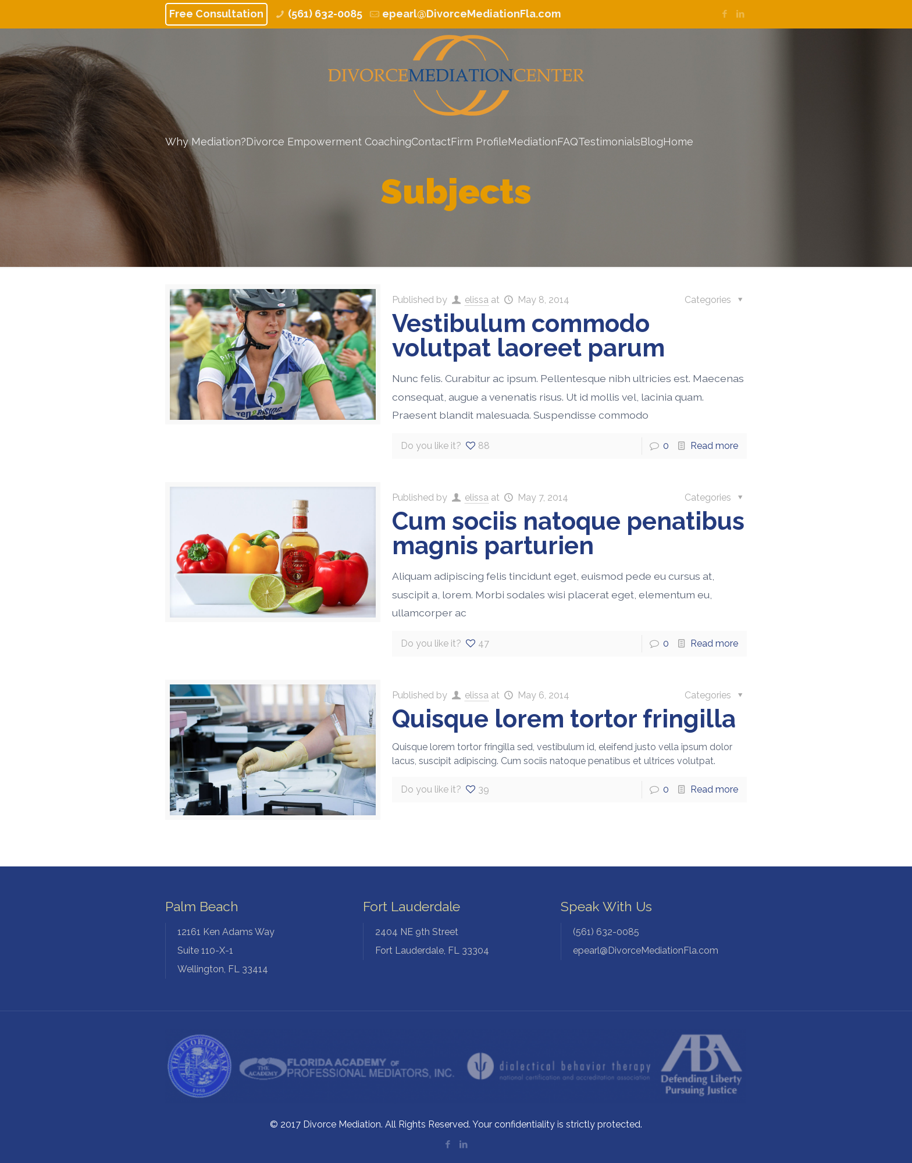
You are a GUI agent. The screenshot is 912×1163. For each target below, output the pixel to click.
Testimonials (609, 141)
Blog (651, 141)
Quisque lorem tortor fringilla (564, 719)
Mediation (532, 141)
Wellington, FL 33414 (264, 949)
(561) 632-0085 (325, 14)
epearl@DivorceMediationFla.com (471, 14)
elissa (477, 299)
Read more (714, 445)
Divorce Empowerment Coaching (328, 141)
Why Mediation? (205, 141)
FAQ (567, 141)
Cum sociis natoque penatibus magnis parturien (568, 533)
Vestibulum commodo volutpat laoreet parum (528, 335)
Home (678, 141)
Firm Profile (479, 141)
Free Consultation (216, 14)
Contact (431, 141)
